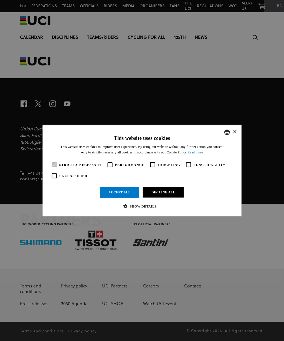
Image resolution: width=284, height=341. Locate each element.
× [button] (234, 132)
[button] (141, 206)
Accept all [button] (119, 192)
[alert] (142, 170)
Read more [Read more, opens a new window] (195, 152)
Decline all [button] (163, 192)
